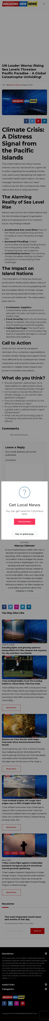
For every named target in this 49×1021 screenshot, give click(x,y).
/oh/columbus (24, 522)
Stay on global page (24, 534)
